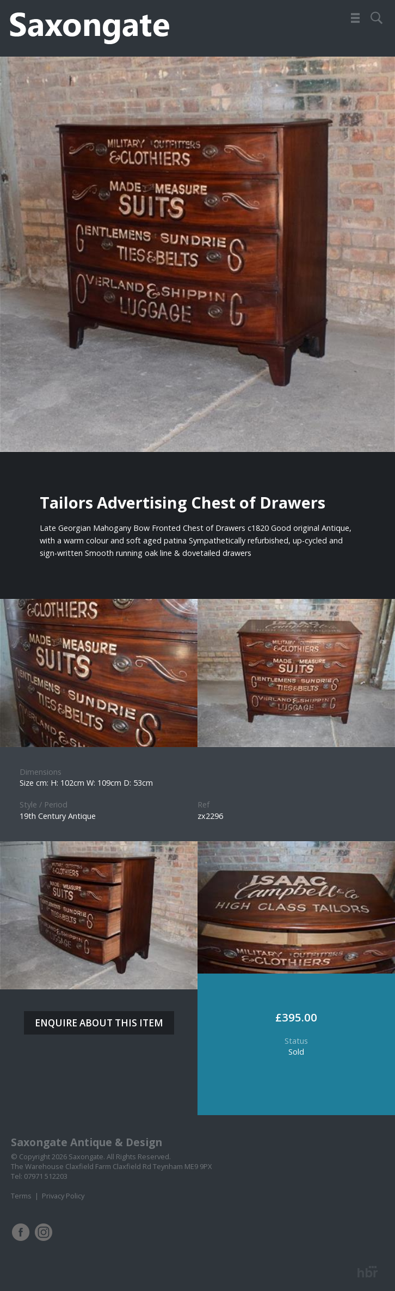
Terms (21, 1196)
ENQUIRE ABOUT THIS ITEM (99, 1023)
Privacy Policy (63, 1196)
